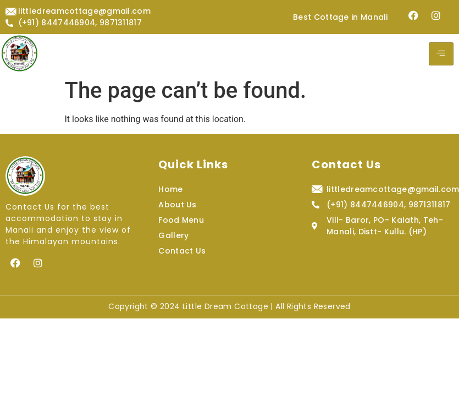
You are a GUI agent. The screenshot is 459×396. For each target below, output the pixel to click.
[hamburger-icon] (441, 53)
